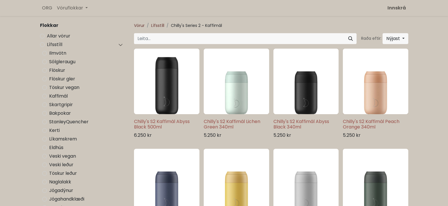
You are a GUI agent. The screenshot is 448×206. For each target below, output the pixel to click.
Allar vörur (58, 36)
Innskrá (396, 8)
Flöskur (57, 70)
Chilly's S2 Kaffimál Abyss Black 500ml (162, 124)
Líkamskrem (63, 139)
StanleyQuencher (69, 121)
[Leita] (351, 38)
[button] (395, 38)
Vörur (139, 25)
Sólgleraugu (62, 61)
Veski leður (61, 164)
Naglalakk (60, 182)
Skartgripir (61, 104)
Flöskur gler (62, 79)
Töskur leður (63, 173)
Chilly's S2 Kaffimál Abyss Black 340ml (301, 124)
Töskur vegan (64, 87)
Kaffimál (58, 96)
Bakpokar (60, 113)
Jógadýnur (61, 190)
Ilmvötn (57, 53)
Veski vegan (62, 156)
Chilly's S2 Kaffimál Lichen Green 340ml (232, 124)
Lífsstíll (54, 44)
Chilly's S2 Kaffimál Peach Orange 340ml (371, 124)
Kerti (54, 130)
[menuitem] (47, 8)
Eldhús (56, 147)
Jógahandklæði (66, 199)
